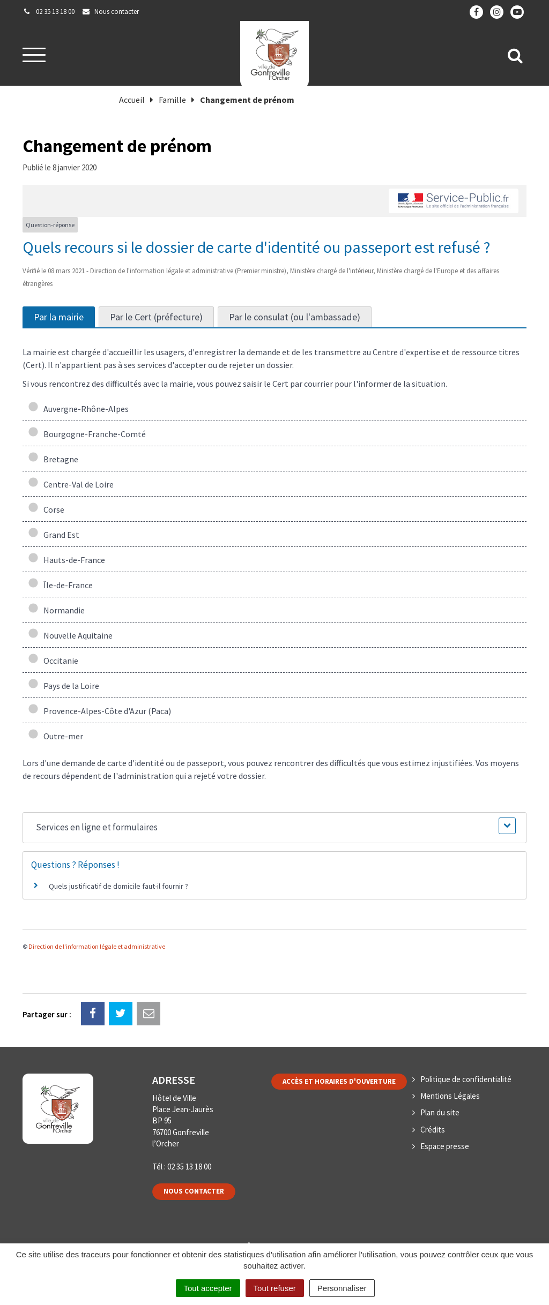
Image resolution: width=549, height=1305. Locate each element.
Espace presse (444, 1146)
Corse (46, 509)
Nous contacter (194, 1191)
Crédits (432, 1129)
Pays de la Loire (63, 685)
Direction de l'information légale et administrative (96, 946)
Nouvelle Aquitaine (70, 635)
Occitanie (53, 660)
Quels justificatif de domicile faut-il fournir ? (118, 886)
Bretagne (53, 459)
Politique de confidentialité (465, 1079)
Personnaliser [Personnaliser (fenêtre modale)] (342, 1288)
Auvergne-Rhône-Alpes (78, 408)
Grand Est (53, 534)
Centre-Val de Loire (71, 484)
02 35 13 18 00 (189, 1166)
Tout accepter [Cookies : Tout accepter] (208, 1288)
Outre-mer (55, 736)
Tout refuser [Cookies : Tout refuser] (275, 1288)
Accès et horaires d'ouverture (339, 1081)
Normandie (56, 610)
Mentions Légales (450, 1096)
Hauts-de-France (66, 559)
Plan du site (439, 1112)
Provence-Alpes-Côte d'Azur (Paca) (99, 711)
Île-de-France (60, 585)
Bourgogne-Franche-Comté (87, 434)
